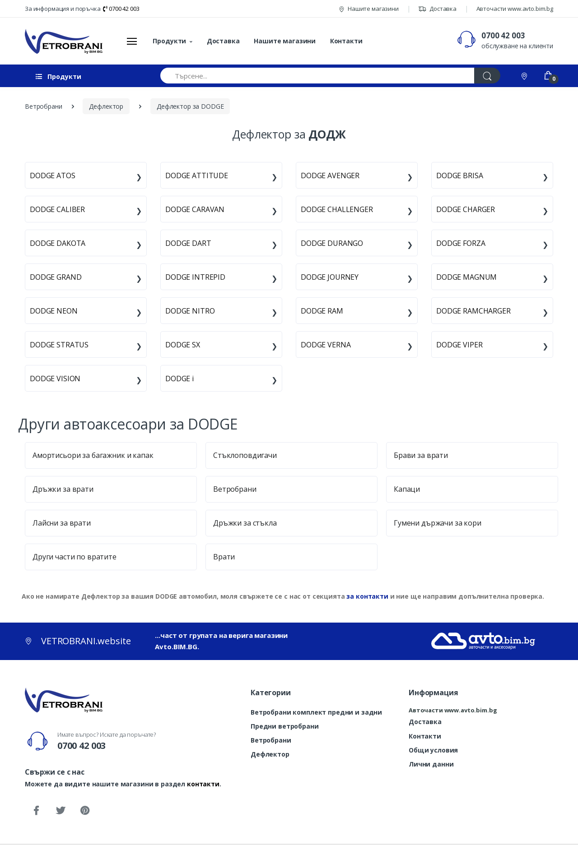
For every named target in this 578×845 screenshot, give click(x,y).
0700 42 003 (121, 9)
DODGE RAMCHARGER (473, 311)
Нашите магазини (369, 9)
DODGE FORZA (460, 243)
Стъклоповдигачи (245, 455)
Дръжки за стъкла (245, 523)
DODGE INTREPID (195, 277)
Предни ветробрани (285, 726)
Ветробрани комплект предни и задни (316, 712)
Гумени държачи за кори (437, 523)
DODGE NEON (54, 311)
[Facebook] (36, 810)
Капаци (407, 489)
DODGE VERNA (325, 345)
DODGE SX (182, 345)
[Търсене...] (317, 75)
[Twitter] (60, 810)
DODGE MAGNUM (466, 277)
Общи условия (433, 750)
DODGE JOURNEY (330, 277)
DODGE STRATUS (59, 345)
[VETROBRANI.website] (64, 41)
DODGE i (179, 378)
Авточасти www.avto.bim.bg (514, 9)
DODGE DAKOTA (57, 243)
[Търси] (487, 75)
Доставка (437, 9)
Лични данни (431, 764)
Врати (224, 557)
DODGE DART (188, 243)
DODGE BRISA (459, 175)
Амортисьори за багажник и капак (93, 455)
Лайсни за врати (62, 523)
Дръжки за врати (63, 489)
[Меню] (132, 41)
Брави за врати (421, 455)
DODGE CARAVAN (194, 209)
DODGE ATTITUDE (196, 175)
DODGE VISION (55, 378)
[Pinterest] (85, 810)
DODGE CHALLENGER (337, 209)
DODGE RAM (322, 311)
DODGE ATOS (52, 175)
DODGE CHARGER (465, 209)
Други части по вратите (75, 557)
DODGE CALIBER (57, 209)
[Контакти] (525, 75)
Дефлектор (270, 754)
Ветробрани (234, 489)
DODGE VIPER (459, 345)
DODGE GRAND (55, 277)
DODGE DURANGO (332, 243)
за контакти (367, 596)
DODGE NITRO (189, 311)
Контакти (346, 41)
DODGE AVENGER (330, 175)
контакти (203, 784)
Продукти (169, 41)
